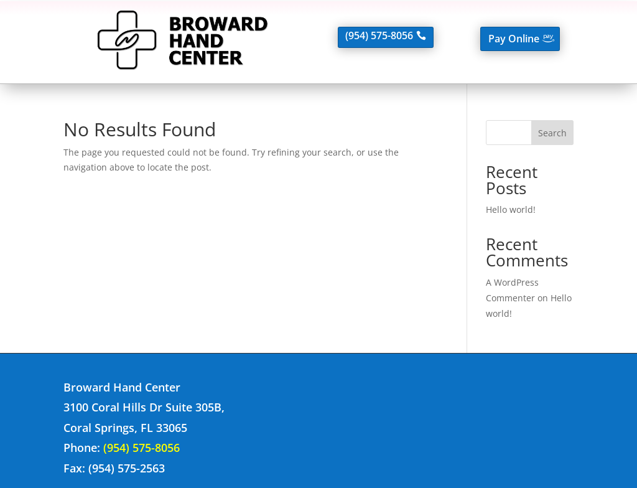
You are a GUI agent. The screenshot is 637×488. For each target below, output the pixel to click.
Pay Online (513, 38)
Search (552, 133)
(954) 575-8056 (379, 35)
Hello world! (511, 209)
